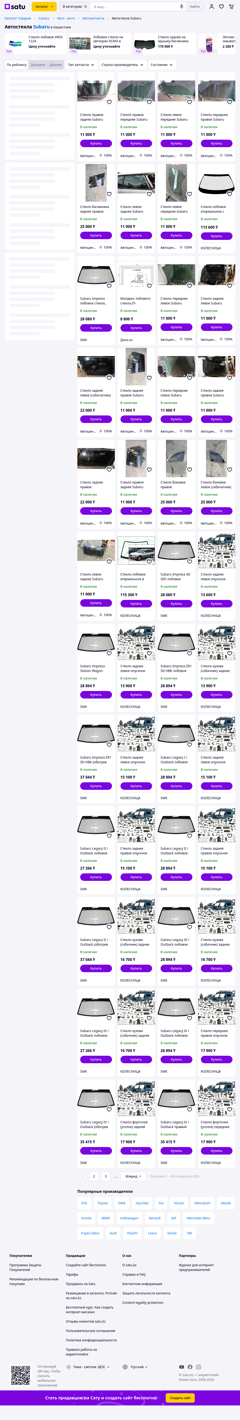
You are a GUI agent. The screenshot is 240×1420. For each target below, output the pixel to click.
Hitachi (132, 1246)
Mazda (226, 1216)
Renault (155, 1231)
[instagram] (198, 1380)
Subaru (43, 18)
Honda (86, 1231)
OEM (121, 1216)
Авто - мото (66, 18)
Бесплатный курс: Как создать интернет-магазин (89, 1322)
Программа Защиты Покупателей (25, 1280)
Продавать (74, 1297)
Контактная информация (142, 1297)
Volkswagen (129, 1231)
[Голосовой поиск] (182, 6)
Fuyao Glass (90, 1246)
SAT (173, 1231)
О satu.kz (129, 1278)
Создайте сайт (77, 1278)
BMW (106, 1231)
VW (189, 1246)
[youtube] (181, 1380)
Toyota (103, 1216)
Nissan (179, 1216)
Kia (161, 1216)
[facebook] (190, 1380)
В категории (75, 6)
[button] (96, 143)
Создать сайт (180, 1411)
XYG (84, 1216)
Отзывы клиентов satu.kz (86, 1334)
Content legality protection (142, 1315)
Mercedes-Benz (198, 1231)
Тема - (84, 1380)
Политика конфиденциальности (91, 1353)
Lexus (152, 1246)
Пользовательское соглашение (90, 1344)
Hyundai (142, 1216)
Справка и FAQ (134, 1287)
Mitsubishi (202, 1216)
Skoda (172, 1246)
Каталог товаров (18, 18)
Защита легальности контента (146, 1306)
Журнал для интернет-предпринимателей (196, 1280)
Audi (113, 1246)
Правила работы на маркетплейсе (81, 1365)
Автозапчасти (93, 18)
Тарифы (72, 1287)
